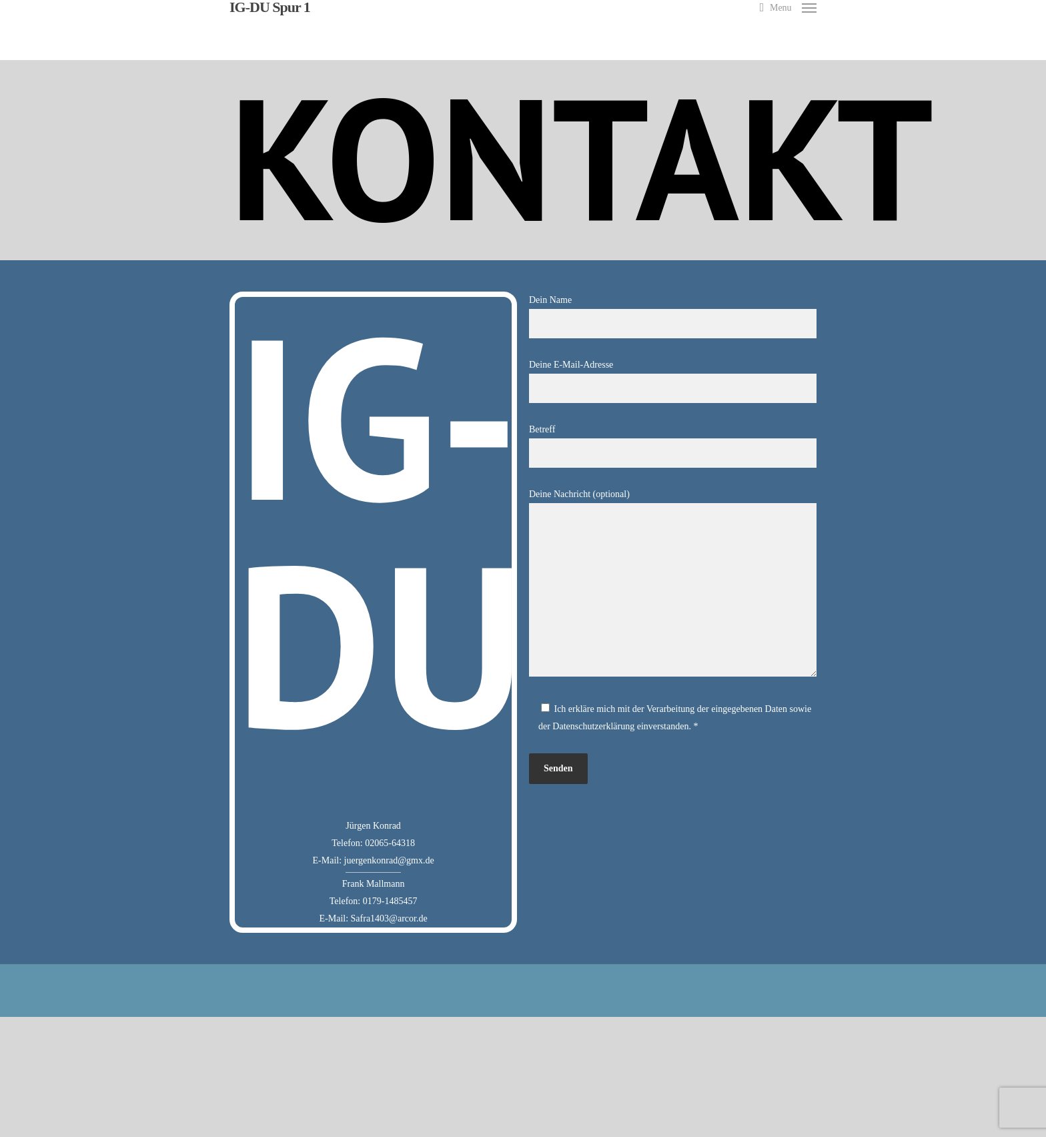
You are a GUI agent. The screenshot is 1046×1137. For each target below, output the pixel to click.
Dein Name (673, 316)
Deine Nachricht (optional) (673, 586)
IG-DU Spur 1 (269, 7)
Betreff (673, 446)
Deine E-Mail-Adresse (673, 381)
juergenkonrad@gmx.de (389, 860)
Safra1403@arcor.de (389, 918)
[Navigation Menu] (793, 7)
